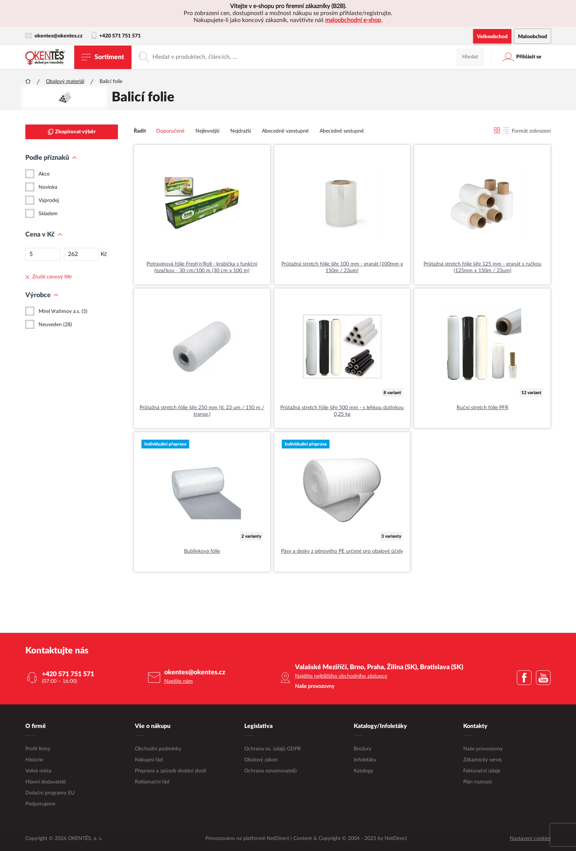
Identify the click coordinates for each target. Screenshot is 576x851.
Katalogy (363, 771)
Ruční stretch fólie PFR (482, 407)
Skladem (48, 213)
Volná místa (38, 771)
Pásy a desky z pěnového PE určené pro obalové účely (342, 551)
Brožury (362, 748)
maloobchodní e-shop (353, 20)
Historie (34, 759)
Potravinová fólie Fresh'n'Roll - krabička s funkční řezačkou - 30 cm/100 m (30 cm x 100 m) (202, 267)
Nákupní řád (149, 759)
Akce (44, 174)
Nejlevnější (207, 131)
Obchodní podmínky (158, 748)
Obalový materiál (65, 81)
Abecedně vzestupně (285, 131)
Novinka (48, 187)
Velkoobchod (492, 36)
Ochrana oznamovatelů (270, 771)
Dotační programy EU (50, 793)
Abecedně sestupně (342, 131)
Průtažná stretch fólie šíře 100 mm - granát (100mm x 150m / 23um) (342, 267)
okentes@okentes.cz (54, 36)
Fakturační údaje (481, 771)
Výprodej (49, 200)
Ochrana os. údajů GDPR (272, 748)
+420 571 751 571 (116, 36)
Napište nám (178, 681)
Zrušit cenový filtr (48, 277)
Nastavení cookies (530, 838)
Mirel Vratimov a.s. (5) (63, 311)
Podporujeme (40, 804)
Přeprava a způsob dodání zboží (170, 771)
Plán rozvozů (477, 782)
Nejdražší (240, 131)
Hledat (470, 57)
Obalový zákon (261, 759)
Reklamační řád (152, 782)
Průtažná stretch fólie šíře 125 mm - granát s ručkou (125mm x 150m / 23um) (482, 267)
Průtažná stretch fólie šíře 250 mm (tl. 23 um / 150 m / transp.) (202, 411)
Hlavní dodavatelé (45, 782)
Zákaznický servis (482, 759)
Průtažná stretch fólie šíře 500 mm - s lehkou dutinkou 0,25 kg (342, 411)
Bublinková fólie (202, 551)
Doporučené (170, 131)
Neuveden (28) (55, 324)
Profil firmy (37, 748)
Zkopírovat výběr (72, 132)
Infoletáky (365, 759)
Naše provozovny (483, 748)
